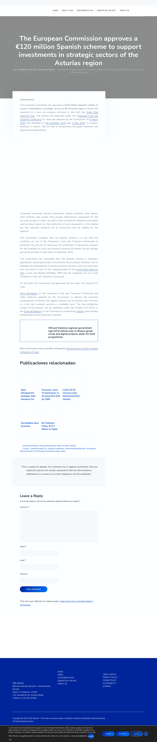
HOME (60, 672)
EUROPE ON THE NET (67, 681)
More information (29, 293)
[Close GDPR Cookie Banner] (146, 734)
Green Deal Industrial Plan (75, 449)
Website (23, 574)
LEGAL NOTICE (109, 674)
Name (23, 546)
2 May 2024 (78, 122)
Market (73, 446)
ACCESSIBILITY (109, 683)
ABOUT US (62, 683)
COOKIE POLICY (110, 680)
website (88, 311)
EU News (66, 446)
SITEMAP (107, 686)
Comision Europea (37, 449)
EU (46, 449)
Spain (63, 451)
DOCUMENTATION (66, 677)
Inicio (15, 69)
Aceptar (106, 734)
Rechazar (121, 734)
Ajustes (136, 734)
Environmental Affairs (54, 446)
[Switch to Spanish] (135, 11)
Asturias (26, 449)
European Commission (56, 449)
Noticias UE (23, 69)
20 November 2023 (55, 122)
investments (91, 449)
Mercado (32, 69)
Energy (42, 446)
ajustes (11, 738)
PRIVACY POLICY (110, 677)
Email (23, 560)
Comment (25, 507)
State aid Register (35, 311)
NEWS (60, 675)
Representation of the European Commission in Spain (40, 451)
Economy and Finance (46, 69)
